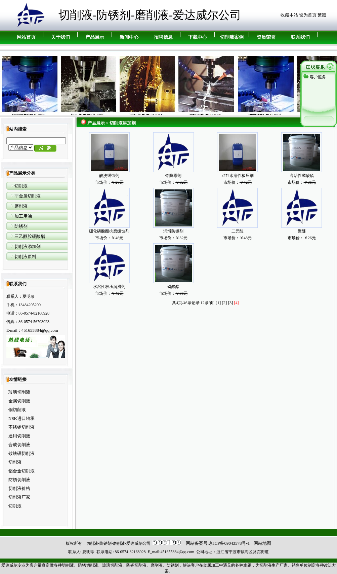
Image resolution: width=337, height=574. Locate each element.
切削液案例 (232, 37)
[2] (224, 302)
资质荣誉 (266, 37)
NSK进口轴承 (21, 418)
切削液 (21, 185)
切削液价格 (19, 488)
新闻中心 (129, 37)
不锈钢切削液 (21, 427)
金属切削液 (19, 400)
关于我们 (60, 37)
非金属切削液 (27, 196)
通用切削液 (19, 435)
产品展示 (94, 37)
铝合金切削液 (21, 470)
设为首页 (308, 14)
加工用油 (23, 216)
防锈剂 (21, 226)
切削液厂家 (19, 497)
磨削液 (21, 206)
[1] (218, 302)
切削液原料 (25, 256)
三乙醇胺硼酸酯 (29, 236)
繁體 (322, 14)
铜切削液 (17, 409)
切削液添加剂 (27, 246)
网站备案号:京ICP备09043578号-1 (218, 543)
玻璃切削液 (19, 392)
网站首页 (26, 37)
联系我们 (300, 37)
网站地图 (262, 543)
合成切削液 (19, 444)
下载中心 (197, 37)
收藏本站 (289, 14)
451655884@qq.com (40, 330)
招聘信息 (163, 37)
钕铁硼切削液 (21, 453)
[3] (230, 302)
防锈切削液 (19, 479)
